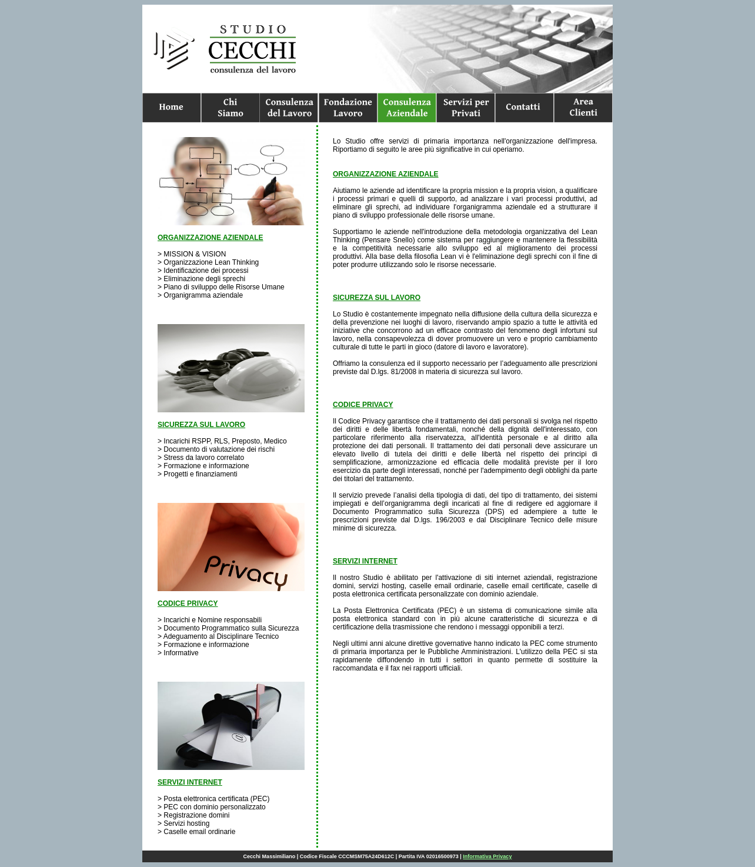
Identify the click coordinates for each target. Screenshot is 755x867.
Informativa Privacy (487, 856)
